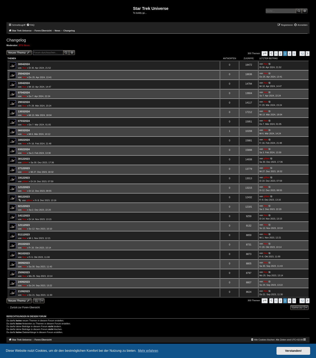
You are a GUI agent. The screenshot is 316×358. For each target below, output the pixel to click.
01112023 (24, 234)
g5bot (25, 162)
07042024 (24, 92)
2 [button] (280, 53)
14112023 (24, 215)
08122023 (24, 196)
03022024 (24, 149)
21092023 (24, 291)
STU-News (24, 45)
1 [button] (276, 53)
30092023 (24, 262)
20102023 (24, 243)
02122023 (24, 206)
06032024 (24, 130)
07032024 (24, 120)
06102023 (24, 253)
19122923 (24, 177)
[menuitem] (30, 25)
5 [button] (294, 53)
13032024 (24, 111)
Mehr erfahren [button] (148, 350)
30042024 (24, 64)
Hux (24, 68)
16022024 (24, 139)
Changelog (16, 40)
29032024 (24, 101)
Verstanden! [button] (293, 350)
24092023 (24, 281)
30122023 (24, 158)
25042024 (24, 73)
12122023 (24, 187)
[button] (265, 53)
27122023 (24, 168)
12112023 (24, 225)
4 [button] (289, 53)
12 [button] (302, 53)
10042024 (24, 83)
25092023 (24, 272)
